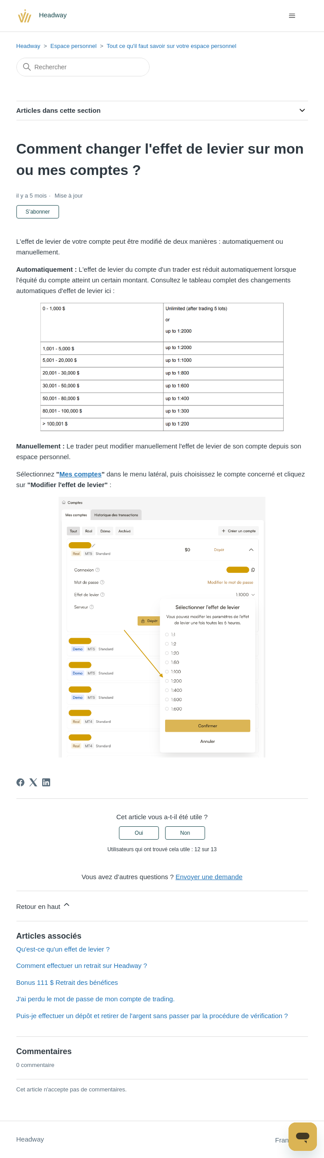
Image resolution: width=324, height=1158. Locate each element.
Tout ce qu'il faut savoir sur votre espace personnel (171, 46)
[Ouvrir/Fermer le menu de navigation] (292, 16)
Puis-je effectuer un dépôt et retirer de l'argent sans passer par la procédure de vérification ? (152, 1015)
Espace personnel (74, 46)
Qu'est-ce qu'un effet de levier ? (63, 949)
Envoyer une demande (208, 876)
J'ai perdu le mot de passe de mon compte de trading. (95, 999)
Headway (28, 46)
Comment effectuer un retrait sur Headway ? (81, 965)
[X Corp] (33, 782)
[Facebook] (20, 782)
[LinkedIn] (46, 782)
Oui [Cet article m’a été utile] (139, 833)
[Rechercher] (83, 67)
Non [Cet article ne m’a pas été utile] (185, 833)
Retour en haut (43, 905)
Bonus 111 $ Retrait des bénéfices (67, 982)
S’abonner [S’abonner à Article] (38, 212)
